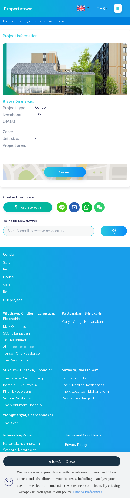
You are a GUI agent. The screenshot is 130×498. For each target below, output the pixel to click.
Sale (6, 262)
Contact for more (18, 197)
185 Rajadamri (14, 339)
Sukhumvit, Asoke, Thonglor (27, 369)
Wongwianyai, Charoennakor (28, 414)
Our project (12, 299)
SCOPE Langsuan (16, 333)
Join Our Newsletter (20, 220)
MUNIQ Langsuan (16, 326)
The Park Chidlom (17, 359)
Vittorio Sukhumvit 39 (20, 398)
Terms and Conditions (83, 435)
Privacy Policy (76, 444)
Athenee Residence (18, 346)
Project (27, 21)
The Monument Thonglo (22, 404)
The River (10, 422)
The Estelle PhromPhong (23, 377)
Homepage (10, 21)
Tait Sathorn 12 (74, 377)
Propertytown (18, 8)
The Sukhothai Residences (83, 384)
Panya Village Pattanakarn (83, 321)
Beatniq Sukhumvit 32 (20, 384)
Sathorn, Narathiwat (80, 369)
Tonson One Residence (21, 353)
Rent (7, 268)
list (40, 21)
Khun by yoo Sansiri (19, 391)
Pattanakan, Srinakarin (82, 313)
